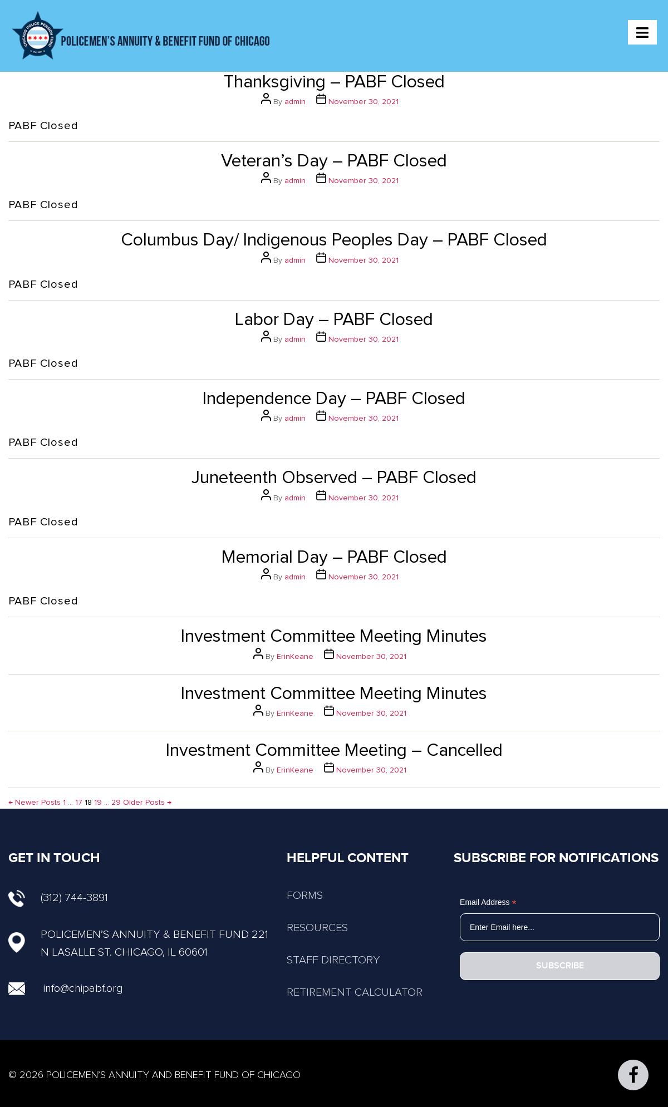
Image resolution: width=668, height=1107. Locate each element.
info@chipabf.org (83, 988)
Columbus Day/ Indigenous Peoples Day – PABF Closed (334, 240)
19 (98, 802)
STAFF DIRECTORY (333, 960)
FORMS (305, 895)
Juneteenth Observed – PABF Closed (334, 478)
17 (78, 802)
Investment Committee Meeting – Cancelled (334, 751)
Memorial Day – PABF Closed (334, 558)
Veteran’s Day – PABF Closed (334, 161)
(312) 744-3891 (58, 897)
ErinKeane (295, 657)
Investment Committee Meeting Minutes (334, 637)
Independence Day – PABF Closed (334, 399)
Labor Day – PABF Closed (334, 320)
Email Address (488, 902)
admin (295, 102)
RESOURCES (317, 927)
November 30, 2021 (363, 102)
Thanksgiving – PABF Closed (334, 82)
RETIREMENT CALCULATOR (355, 992)
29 (116, 802)
